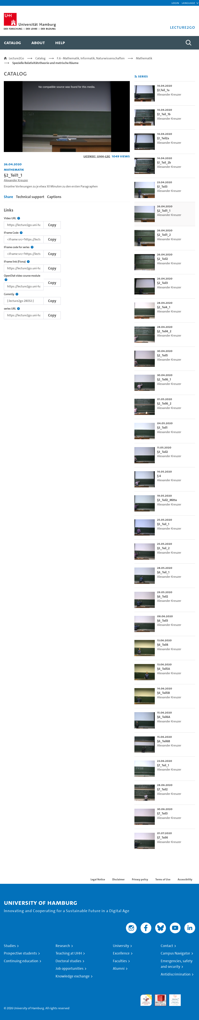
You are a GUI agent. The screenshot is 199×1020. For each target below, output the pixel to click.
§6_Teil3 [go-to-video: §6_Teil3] (162, 621)
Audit (158, 997)
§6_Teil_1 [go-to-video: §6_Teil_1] (163, 572)
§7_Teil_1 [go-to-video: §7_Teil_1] (163, 765)
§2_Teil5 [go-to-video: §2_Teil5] (162, 355)
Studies (10, 945)
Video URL (12, 218)
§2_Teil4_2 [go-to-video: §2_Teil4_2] (164, 331)
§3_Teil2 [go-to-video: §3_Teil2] (162, 452)
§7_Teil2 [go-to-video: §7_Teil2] (162, 789)
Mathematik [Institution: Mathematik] (14, 169)
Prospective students (20, 953)
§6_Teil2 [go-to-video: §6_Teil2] (162, 596)
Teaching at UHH (69, 953)
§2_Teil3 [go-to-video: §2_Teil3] (162, 283)
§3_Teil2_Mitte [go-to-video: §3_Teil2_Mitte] (167, 500)
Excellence (121, 953)
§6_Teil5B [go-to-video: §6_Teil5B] (163, 693)
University (121, 945)
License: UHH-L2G (96, 156)
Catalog (40, 58)
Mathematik (144, 58)
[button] (188, 3)
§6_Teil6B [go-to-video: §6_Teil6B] (163, 741)
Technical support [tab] (30, 196)
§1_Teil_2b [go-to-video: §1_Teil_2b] (164, 162)
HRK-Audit (173, 999)
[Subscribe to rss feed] (135, 76)
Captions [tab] (54, 196)
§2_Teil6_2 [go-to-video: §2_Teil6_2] (164, 403)
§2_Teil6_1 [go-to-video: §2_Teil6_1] (164, 379)
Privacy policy (140, 879)
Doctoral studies (68, 961)
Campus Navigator (175, 953)
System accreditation (189, 999)
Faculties (120, 961)
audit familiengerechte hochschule (146, 1000)
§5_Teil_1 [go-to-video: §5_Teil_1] (163, 524)
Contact (167, 945)
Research (63, 945)
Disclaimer (118, 879)
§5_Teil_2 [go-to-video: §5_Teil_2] (163, 548)
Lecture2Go (16, 58)
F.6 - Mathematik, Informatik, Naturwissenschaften (91, 58)
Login (175, 3)
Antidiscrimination (176, 974)
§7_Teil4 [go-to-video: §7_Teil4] (162, 837)
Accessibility (185, 879)
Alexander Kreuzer (16, 180)
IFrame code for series (18, 247)
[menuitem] (12, 43)
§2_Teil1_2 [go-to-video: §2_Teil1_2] (164, 235)
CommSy (11, 294)
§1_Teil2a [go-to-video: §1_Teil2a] (163, 138)
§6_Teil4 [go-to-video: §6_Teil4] (162, 645)
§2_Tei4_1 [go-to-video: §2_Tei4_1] (163, 307)
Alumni (119, 968)
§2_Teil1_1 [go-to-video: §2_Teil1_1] (163, 211)
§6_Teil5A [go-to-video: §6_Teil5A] (163, 669)
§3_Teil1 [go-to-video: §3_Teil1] (162, 428)
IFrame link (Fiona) (17, 262)
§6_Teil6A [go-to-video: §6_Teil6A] (163, 717)
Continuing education (21, 961)
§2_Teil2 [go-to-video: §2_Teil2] (162, 259)
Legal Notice (98, 879)
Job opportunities (69, 968)
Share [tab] (8, 196)
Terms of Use (162, 879)
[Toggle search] (188, 43)
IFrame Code (13, 233)
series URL (12, 309)
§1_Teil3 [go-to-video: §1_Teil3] (162, 187)
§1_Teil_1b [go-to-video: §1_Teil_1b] (164, 114)
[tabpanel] (67, 262)
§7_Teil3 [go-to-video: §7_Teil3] (162, 813)
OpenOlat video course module (24, 278)
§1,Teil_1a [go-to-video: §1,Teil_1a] (163, 90)
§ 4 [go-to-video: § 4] (159, 476)
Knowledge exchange (73, 976)
